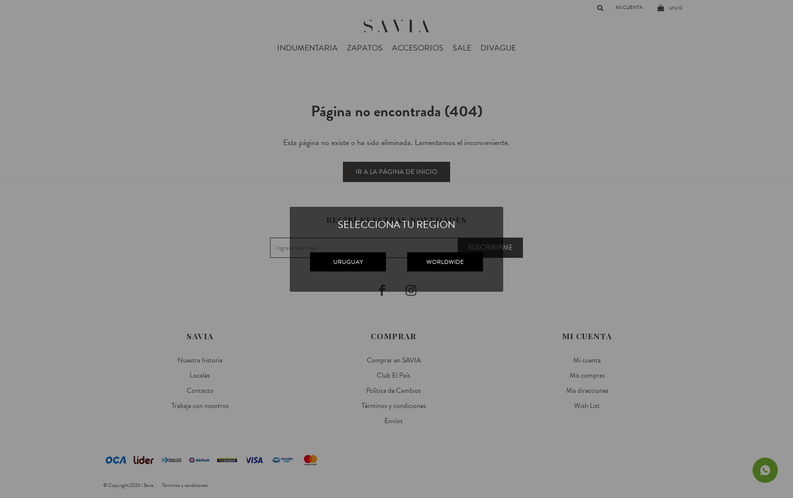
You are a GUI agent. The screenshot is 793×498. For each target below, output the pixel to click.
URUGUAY (348, 261)
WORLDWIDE (445, 261)
